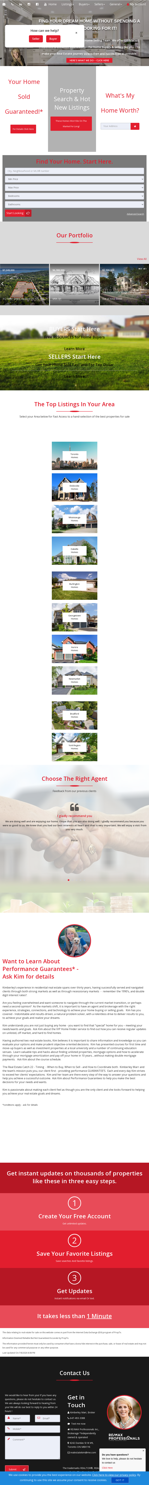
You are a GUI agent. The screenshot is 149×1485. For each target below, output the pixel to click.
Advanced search (134, 191)
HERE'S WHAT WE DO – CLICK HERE (89, 60)
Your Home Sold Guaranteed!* (24, 87)
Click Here (107, 1467)
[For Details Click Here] (23, 109)
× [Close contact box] (143, 1450)
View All (142, 234)
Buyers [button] (82, 13)
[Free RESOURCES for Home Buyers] (74, 312)
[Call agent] (13, 4)
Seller (36, 39)
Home (51, 13)
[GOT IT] (120, 1480)
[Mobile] (32, 1402)
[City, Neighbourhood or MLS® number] (74, 150)
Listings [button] (66, 13)
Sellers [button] (98, 13)
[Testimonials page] (74, 813)
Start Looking (15, 192)
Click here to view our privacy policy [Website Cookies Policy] (114, 1475)
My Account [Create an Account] (134, 13)
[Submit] (17, 1439)
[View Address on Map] (85, 1419)
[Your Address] (116, 109)
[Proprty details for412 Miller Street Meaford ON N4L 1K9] (74, 259)
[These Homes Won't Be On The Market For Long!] (71, 113)
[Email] (47, 1392)
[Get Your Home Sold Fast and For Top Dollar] (74, 340)
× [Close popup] (76, 32)
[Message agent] (85, 1398)
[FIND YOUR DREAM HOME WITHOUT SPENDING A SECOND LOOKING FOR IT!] (89, 24)
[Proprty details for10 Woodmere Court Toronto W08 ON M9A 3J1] (124, 259)
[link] (135, 109)
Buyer (53, 39)
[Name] (17, 1392)
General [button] (114, 13)
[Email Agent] (5, 4)
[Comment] (32, 1419)
